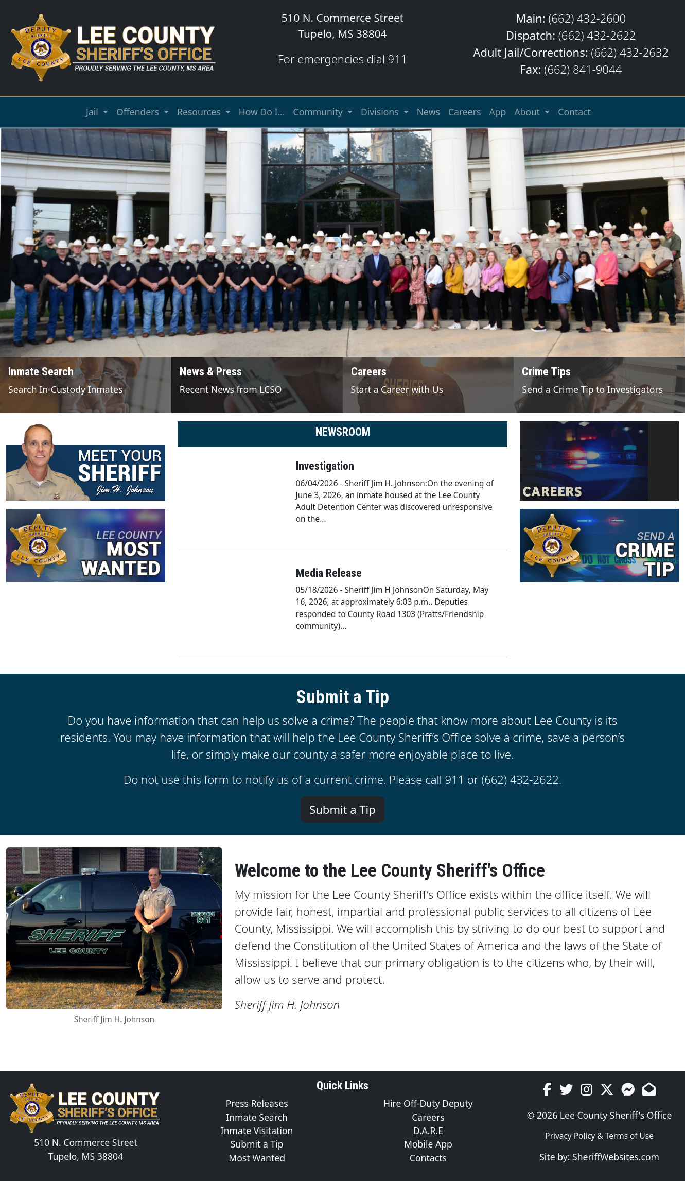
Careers (464, 112)
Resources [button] (200, 112)
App (497, 112)
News (428, 112)
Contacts (428, 1158)
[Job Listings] (428, 385)
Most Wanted (257, 1158)
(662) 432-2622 (597, 35)
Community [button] (319, 112)
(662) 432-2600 (587, 18)
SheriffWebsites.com (615, 1157)
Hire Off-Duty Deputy (428, 1103)
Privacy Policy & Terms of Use (599, 1136)
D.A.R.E (428, 1130)
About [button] (528, 112)
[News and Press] (257, 385)
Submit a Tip (342, 809)
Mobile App (428, 1144)
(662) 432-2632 (630, 52)
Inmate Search (257, 1117)
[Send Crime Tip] (599, 385)
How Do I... (262, 112)
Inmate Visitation (257, 1130)
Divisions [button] (381, 112)
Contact (574, 112)
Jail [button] (93, 112)
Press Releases (257, 1103)
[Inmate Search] (85, 385)
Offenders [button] (139, 112)
